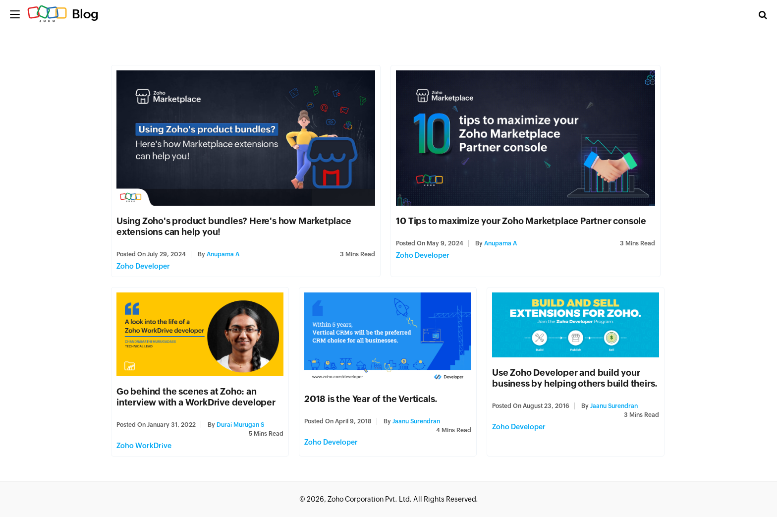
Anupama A (223, 254)
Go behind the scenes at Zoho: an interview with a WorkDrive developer (196, 396)
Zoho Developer (143, 266)
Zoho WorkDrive (143, 446)
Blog (85, 14)
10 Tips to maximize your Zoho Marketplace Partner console (521, 221)
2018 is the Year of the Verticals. (372, 399)
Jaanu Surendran (416, 421)
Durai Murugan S (240, 424)
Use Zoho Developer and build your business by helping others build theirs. (575, 378)
